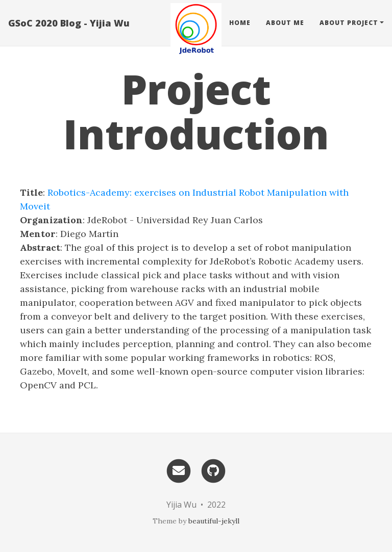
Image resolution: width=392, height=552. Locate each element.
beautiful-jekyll (213, 520)
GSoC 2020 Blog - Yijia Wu (69, 23)
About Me (285, 22)
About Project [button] (349, 22)
